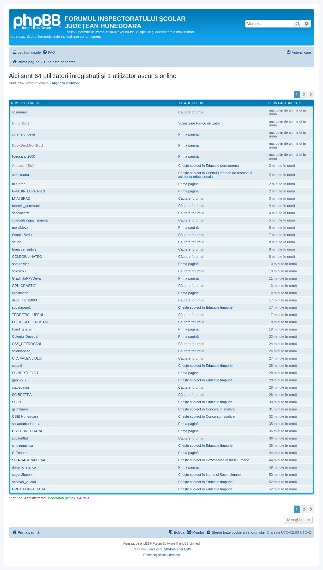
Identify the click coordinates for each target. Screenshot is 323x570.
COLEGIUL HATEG (27, 256)
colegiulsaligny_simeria (30, 220)
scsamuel (19, 112)
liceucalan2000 (23, 156)
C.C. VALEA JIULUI (27, 358)
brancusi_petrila (24, 249)
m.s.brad (19, 184)
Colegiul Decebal (25, 336)
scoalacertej (21, 213)
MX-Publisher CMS (177, 549)
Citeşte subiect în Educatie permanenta (208, 165)
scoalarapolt (21, 307)
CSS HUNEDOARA (27, 431)
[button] (311, 94)
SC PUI (18, 402)
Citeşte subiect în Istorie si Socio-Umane (209, 474)
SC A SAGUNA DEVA (28, 460)
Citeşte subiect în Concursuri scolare (206, 409)
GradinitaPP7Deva (26, 278)
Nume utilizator (25, 103)
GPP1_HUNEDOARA (28, 489)
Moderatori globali (61, 498)
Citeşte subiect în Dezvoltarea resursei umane (213, 460)
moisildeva (20, 227)
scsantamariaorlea (26, 424)
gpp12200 (19, 380)
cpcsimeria (20, 293)
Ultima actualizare (285, 103)
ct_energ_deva (23, 134)
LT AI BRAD (21, 198)
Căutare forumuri (191, 112)
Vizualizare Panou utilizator (199, 123)
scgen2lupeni (22, 474)
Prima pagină (188, 134)
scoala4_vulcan (24, 482)
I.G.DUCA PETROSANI (30, 322)
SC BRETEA (22, 395)
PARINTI (84, 498)
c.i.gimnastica (22, 445)
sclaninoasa (21, 351)
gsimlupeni (20, 409)
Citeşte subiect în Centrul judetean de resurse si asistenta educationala (215, 175)
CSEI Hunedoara (25, 416)
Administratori (34, 498)
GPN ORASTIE (24, 286)
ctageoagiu (20, 387)
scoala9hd (20, 438)
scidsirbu (19, 271)
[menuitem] (48, 52)
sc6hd (16, 242)
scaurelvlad (21, 264)
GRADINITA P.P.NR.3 (28, 191)
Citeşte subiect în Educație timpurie (205, 307)
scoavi (17, 365)
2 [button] (304, 94)
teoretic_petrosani (25, 206)
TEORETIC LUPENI (27, 315)
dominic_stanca (24, 467)
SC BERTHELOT (25, 373)
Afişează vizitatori (65, 83)
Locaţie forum (190, 103)
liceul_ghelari (22, 329)
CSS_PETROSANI (26, 344)
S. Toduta (19, 453)
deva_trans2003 (24, 300)
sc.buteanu (20, 175)
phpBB (145, 543)
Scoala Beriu (22, 235)
